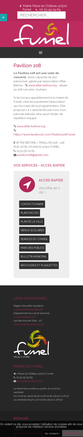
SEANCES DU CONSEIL (34, 239)
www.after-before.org (42, 85)
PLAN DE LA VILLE (32, 221)
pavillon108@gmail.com (32, 155)
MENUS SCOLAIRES (32, 230)
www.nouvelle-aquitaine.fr (28, 309)
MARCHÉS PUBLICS (32, 247)
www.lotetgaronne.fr (25, 317)
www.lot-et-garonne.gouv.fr (29, 324)
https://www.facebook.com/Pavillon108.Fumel (44, 134)
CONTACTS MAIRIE (32, 204)
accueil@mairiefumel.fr (30, 381)
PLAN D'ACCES (30, 212)
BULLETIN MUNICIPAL (34, 256)
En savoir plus (72, 433)
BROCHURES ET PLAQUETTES (39, 265)
